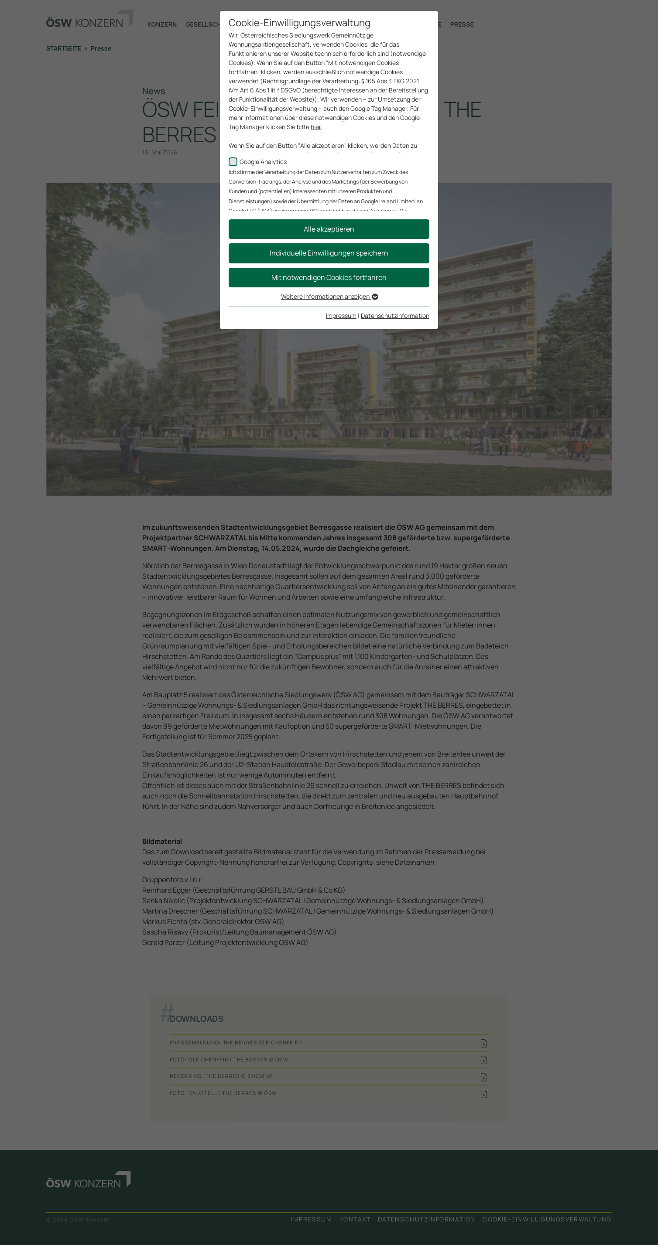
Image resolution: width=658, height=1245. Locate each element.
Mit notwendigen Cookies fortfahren (329, 277)
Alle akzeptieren (329, 229)
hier (316, 127)
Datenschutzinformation (395, 315)
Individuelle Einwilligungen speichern (329, 253)
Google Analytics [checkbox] (263, 161)
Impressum (341, 315)
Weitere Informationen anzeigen (329, 296)
